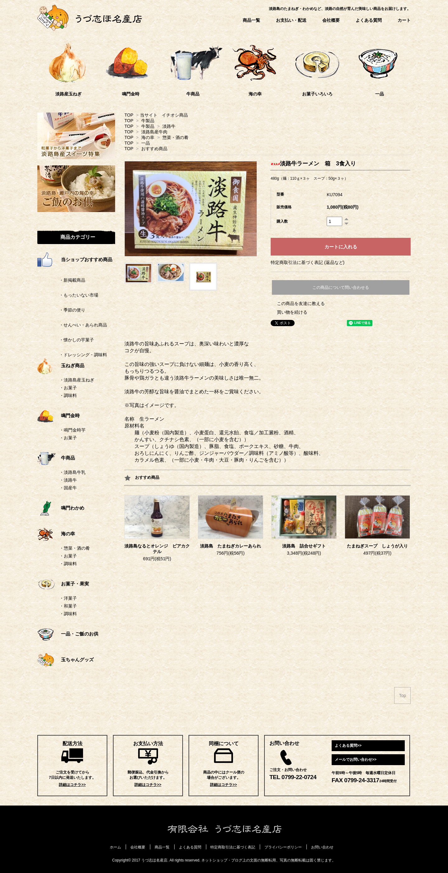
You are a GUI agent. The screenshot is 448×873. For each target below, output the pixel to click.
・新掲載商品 (61, 280)
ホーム (115, 847)
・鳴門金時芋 (72, 429)
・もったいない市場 (67, 295)
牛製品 (147, 120)
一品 (145, 143)
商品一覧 (251, 20)
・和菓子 (68, 605)
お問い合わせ (322, 847)
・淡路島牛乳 (72, 472)
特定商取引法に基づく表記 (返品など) (307, 262)
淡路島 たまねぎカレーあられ (230, 546)
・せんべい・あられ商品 (72, 324)
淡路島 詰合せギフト (304, 546)
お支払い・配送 (291, 20)
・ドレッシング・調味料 (72, 354)
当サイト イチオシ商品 (164, 115)
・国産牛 (68, 487)
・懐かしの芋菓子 (65, 339)
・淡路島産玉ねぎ (76, 379)
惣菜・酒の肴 (175, 137)
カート (404, 20)
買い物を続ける (292, 312)
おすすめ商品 (154, 148)
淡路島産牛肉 (154, 131)
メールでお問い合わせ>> (355, 759)
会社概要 (331, 20)
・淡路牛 (68, 480)
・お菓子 (68, 387)
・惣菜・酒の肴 (74, 548)
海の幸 (147, 137)
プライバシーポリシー (283, 847)
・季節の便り (61, 309)
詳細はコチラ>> (72, 785)
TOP (128, 115)
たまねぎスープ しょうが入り (377, 546)
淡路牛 (168, 126)
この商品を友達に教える (301, 303)
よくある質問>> (348, 745)
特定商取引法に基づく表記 (232, 847)
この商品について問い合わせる (340, 287)
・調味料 (68, 395)
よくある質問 (369, 20)
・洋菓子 (68, 598)
